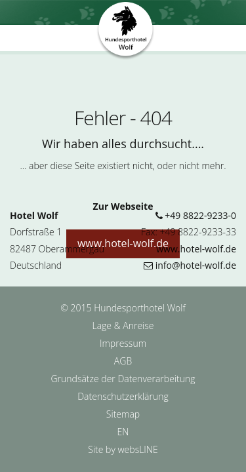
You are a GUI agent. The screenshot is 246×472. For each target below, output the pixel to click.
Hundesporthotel (125, 31)
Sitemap (123, 414)
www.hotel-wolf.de (196, 249)
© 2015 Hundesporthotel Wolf (122, 308)
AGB (123, 361)
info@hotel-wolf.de (190, 265)
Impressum (123, 343)
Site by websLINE (122, 449)
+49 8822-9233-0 (195, 215)
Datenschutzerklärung (123, 396)
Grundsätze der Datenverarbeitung (123, 378)
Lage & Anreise (123, 325)
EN (123, 431)
